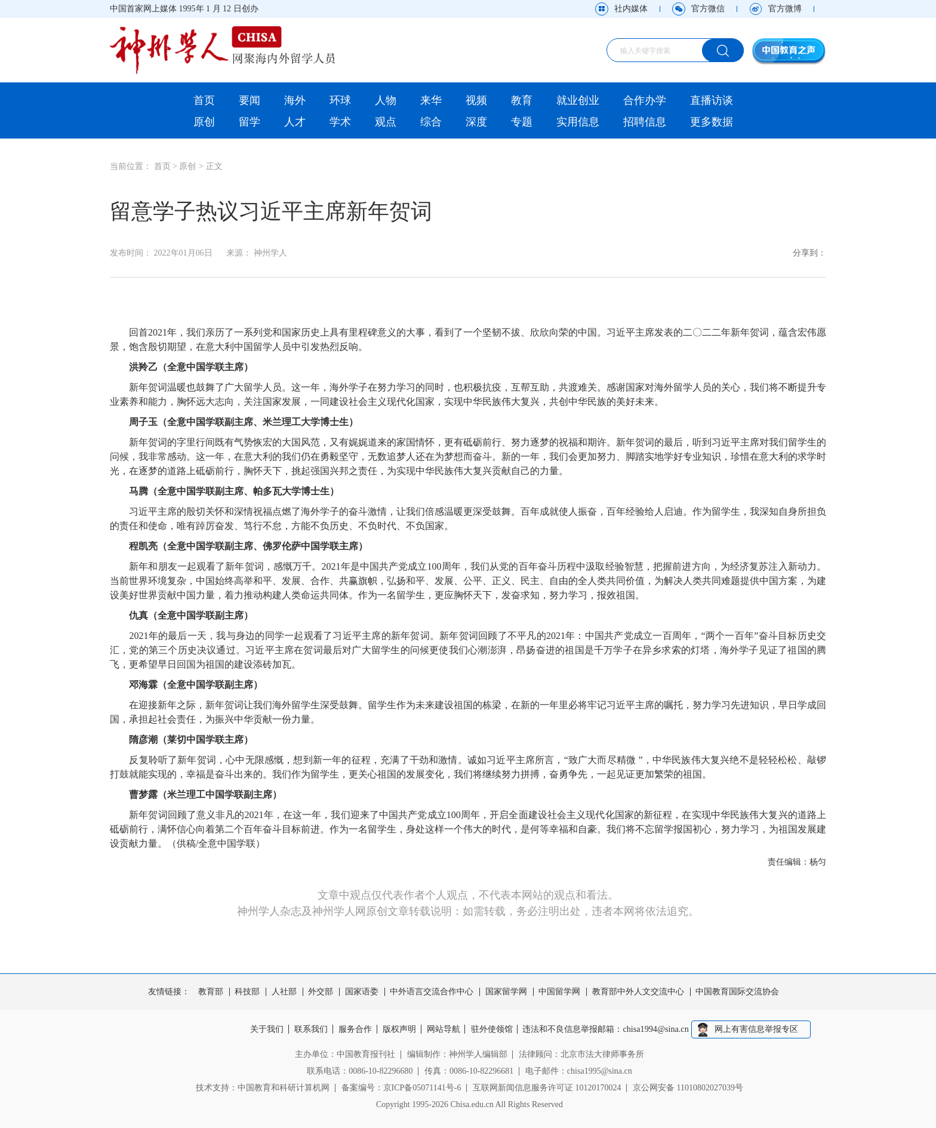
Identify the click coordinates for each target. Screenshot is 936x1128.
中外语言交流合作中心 (431, 992)
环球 (340, 100)
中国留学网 (559, 992)
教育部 (210, 992)
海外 (295, 100)
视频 (476, 100)
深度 (476, 122)
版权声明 (399, 1029)
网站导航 (444, 1029)
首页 (204, 100)
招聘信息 (644, 122)
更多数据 (711, 122)
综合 (431, 122)
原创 (204, 122)
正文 (214, 166)
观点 (385, 122)
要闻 (249, 100)
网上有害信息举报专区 (759, 1029)
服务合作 (354, 1029)
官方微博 (785, 8)
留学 (249, 122)
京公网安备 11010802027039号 (688, 1087)
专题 (521, 122)
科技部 (247, 992)
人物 (385, 100)
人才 (295, 122)
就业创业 (577, 100)
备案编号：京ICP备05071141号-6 (401, 1087)
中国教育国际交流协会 (737, 992)
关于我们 (264, 1029)
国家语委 (361, 992)
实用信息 (577, 122)
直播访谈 (711, 100)
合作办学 (644, 100)
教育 (521, 100)
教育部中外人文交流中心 (638, 992)
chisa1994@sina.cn (659, 1029)
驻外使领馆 (494, 1029)
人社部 (284, 992)
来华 (431, 100)
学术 (340, 122)
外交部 (320, 992)
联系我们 (309, 1029)
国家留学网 (506, 992)
